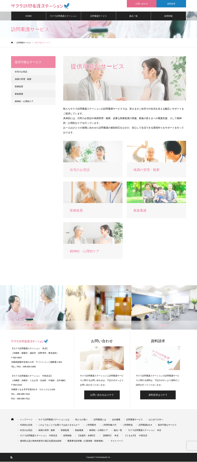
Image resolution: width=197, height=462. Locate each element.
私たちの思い (81, 420)
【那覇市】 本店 (110, 436)
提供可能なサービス (167, 425)
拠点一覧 (133, 16)
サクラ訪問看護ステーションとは (63, 18)
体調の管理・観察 (23, 79)
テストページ (117, 441)
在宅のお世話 (21, 72)
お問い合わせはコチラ (102, 395)
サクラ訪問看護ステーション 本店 (144, 430)
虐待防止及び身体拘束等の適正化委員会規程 (40, 441)
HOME (28, 16)
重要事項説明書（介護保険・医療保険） (86, 441)
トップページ (26, 420)
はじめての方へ (156, 420)
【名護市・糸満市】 (86, 436)
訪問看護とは (100, 420)
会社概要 (116, 420)
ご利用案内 (91, 425)
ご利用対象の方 (109, 425)
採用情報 (168, 16)
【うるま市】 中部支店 (135, 436)
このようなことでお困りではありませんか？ (59, 425)
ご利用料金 (127, 425)
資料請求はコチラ (157, 395)
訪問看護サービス (98, 16)
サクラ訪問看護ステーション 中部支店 (38, 436)
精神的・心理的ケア (24, 101)
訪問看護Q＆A (145, 425)
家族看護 (19, 94)
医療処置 (19, 87)
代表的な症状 (26, 425)
